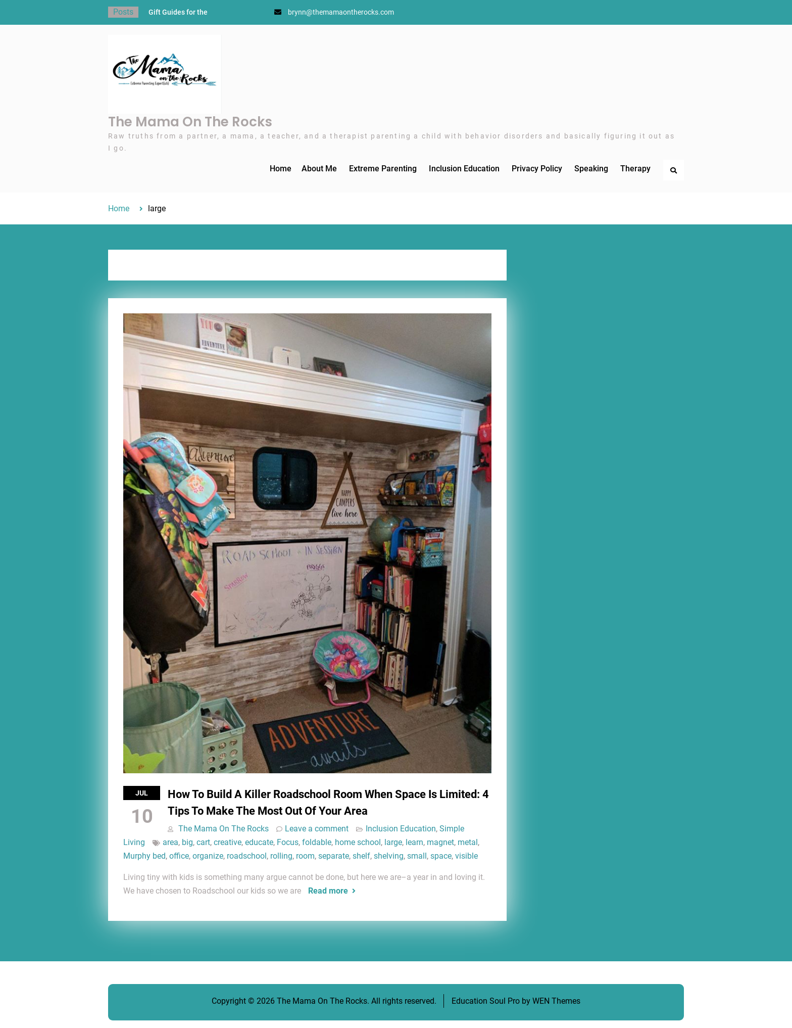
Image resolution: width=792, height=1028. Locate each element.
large (393, 842)
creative (227, 842)
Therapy (635, 168)
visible (466, 856)
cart (203, 842)
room (305, 856)
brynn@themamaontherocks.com (341, 12)
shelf (361, 856)
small (417, 856)
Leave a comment (317, 828)
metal (468, 842)
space (441, 856)
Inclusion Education (464, 168)
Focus (288, 842)
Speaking (591, 168)
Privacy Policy (537, 168)
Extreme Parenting (383, 168)
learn (414, 842)
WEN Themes (556, 1001)
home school (358, 842)
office (179, 856)
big (187, 842)
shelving (389, 856)
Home (280, 168)
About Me (319, 168)
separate (333, 856)
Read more (328, 891)
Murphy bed (144, 856)
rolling (281, 856)
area (170, 842)
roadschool (247, 856)
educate (259, 842)
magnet (440, 842)
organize (207, 856)
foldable (316, 842)
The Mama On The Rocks (190, 122)
